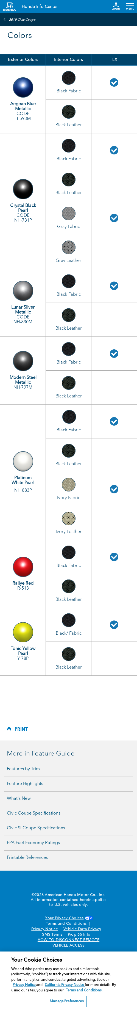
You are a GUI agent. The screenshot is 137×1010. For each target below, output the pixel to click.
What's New (19, 799)
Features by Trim (23, 769)
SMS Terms (52, 934)
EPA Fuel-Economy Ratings (33, 843)
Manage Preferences (66, 1001)
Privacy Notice (44, 929)
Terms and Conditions (66, 924)
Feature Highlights (25, 784)
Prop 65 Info (79, 934)
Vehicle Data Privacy (82, 929)
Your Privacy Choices (68, 918)
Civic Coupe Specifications (33, 813)
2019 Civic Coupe (19, 19)
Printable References (27, 858)
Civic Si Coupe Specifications (36, 828)
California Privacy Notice (65, 985)
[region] (68, 981)
